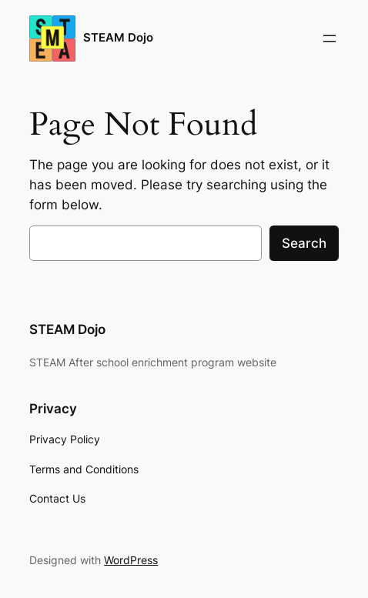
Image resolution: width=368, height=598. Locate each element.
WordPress (131, 559)
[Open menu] (329, 38)
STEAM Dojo (118, 38)
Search (304, 243)
